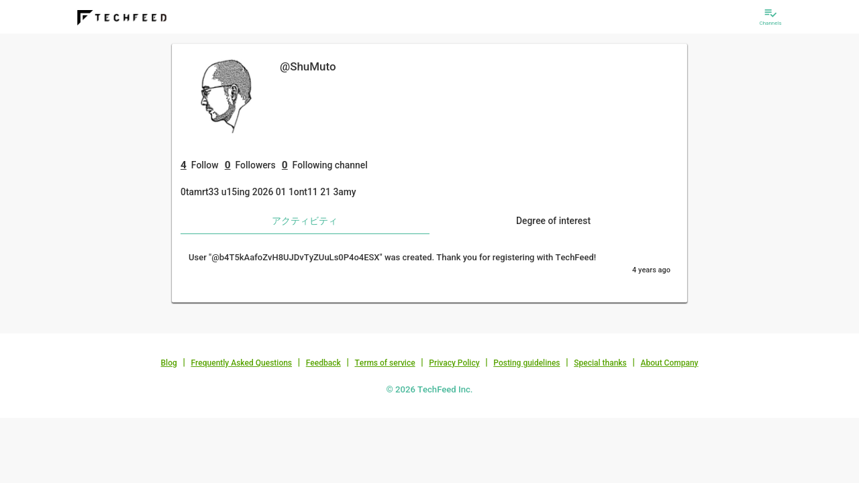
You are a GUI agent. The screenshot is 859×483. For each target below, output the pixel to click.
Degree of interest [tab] (553, 220)
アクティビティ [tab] (305, 220)
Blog (169, 363)
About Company (669, 363)
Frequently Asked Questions (241, 363)
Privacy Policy (454, 363)
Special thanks (600, 363)
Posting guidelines (526, 363)
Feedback (323, 363)
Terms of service (384, 363)
